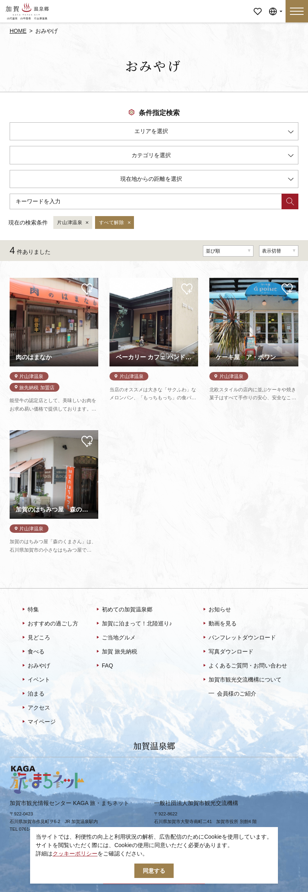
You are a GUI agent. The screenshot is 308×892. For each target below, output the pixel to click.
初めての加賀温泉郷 (123, 610)
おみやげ (35, 666)
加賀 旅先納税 (116, 652)
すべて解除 (115, 223)
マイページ (257, 6)
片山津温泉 (73, 223)
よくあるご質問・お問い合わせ (244, 666)
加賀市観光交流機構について (242, 680)
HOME (18, 31)
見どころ (35, 638)
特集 (30, 610)
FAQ (104, 666)
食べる (33, 652)
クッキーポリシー (75, 853)
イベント (35, 680)
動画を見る (219, 624)
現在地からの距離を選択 (207, 180)
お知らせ (216, 610)
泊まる (33, 694)
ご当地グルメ (115, 638)
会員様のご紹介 (232, 693)
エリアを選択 (214, 132)
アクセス (35, 708)
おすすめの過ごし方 (49, 624)
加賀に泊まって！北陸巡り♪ (133, 624)
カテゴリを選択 (213, 156)
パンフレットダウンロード (239, 638)
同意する (154, 871)
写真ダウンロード (227, 652)
